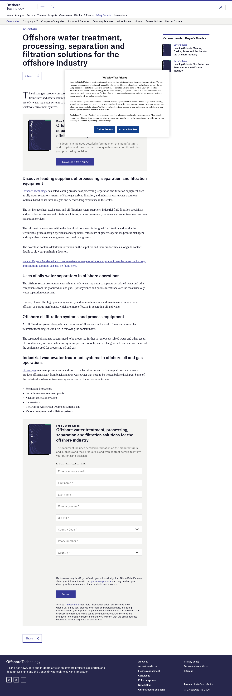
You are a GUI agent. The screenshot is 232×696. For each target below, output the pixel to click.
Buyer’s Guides (154, 21)
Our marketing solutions (151, 689)
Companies (12, 21)
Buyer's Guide (180, 45)
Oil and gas (29, 370)
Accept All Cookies (128, 129)
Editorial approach (148, 680)
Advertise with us (147, 666)
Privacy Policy (73, 604)
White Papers (124, 21)
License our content (149, 670)
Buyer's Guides (30, 29)
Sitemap (188, 670)
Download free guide (76, 162)
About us (143, 661)
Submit (66, 594)
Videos (138, 21)
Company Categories (52, 21)
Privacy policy (191, 661)
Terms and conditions (196, 666)
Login (220, 7)
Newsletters (144, 684)
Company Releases (102, 21)
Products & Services (78, 21)
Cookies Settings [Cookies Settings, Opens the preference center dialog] (104, 129)
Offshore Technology (35, 191)
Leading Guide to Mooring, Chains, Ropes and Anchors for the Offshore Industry (190, 51)
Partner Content (174, 21)
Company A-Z (30, 21)
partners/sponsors (101, 581)
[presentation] (80, 565)
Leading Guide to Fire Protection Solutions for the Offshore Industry (191, 67)
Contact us (144, 675)
